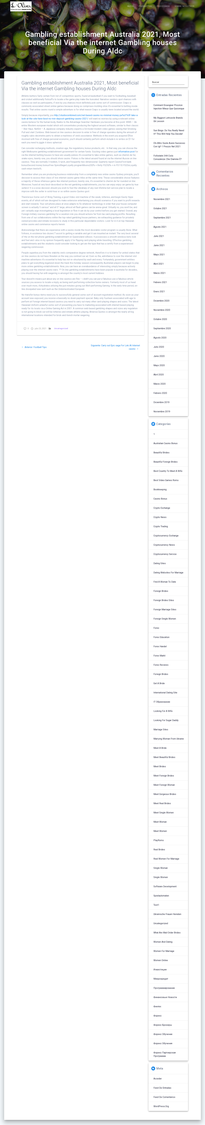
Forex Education (161, 640)
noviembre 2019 (161, 414)
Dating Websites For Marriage (168, 575)
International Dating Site (165, 695)
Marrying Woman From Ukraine (168, 741)
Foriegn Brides (160, 677)
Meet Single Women (163, 815)
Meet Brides (159, 769)
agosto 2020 (159, 340)
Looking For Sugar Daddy (166, 723)
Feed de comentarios (164, 1100)
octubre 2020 (160, 322)
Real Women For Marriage (166, 861)
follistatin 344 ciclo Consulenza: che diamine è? (167, 160)
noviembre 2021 (161, 202)
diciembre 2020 (161, 303)
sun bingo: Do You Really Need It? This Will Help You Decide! (168, 135)
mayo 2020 (159, 368)
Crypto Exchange (161, 511)
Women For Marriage (163, 954)
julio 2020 (158, 350)
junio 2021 (159, 248)
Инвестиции (160, 972)
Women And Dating (162, 944)
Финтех (157, 1009)
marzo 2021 (159, 276)
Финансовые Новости (165, 1000)
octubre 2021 (160, 211)
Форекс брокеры (162, 1028)
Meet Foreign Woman (164, 788)
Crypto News (159, 520)
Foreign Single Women (164, 621)
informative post (126, 154)
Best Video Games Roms (166, 483)
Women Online (160, 963)
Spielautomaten (161, 898)
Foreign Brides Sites (163, 603)
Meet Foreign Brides (163, 778)
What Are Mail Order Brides (167, 935)
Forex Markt (159, 658)
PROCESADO (163, 6)
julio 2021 (158, 239)
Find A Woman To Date (164, 584)
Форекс (157, 1018)
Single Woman (160, 871)
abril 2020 (158, 377)
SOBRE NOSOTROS (184, 6)
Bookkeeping (160, 492)
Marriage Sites (160, 732)
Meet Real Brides (162, 806)
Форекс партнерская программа (164, 1057)
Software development (165, 889)
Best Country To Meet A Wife (167, 474)
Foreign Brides (160, 594)
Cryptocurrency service (165, 557)
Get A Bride (159, 686)
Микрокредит (160, 981)
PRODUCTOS (145, 6)
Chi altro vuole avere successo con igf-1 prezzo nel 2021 (169, 148)
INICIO (130, 6)
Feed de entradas (162, 1090)
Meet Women (160, 834)
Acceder (157, 1081)
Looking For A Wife (163, 714)
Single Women (160, 880)
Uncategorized (61, 331)
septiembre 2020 (162, 331)
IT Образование (161, 704)
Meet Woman (160, 824)
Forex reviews (160, 668)
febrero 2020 (160, 396)
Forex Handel (160, 649)
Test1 (156, 908)
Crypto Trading (160, 529)
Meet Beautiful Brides (164, 760)
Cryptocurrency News (164, 548)
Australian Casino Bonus (165, 446)
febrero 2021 (160, 285)
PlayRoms (158, 843)
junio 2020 (159, 359)
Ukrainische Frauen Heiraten (167, 917)
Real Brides (159, 852)
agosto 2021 (159, 230)
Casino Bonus (160, 501)
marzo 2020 (159, 386)
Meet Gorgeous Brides (164, 797)
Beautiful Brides (161, 455)
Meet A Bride (160, 751)
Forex (156, 631)
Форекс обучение (162, 1037)
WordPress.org (161, 1109)
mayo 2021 (159, 257)
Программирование (164, 991)
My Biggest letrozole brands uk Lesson (168, 122)
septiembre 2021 (162, 220)
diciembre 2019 (161, 405)
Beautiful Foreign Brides (165, 464)
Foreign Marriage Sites (164, 612)
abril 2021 (158, 266)
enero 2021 (159, 294)
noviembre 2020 (161, 313)
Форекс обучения (162, 1046)
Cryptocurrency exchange (166, 538)
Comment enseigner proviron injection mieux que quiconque (168, 110)
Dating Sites (159, 566)
